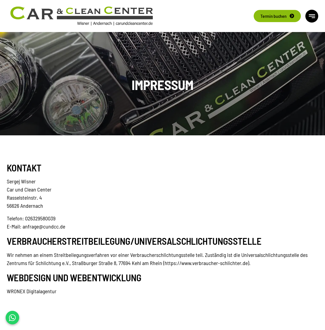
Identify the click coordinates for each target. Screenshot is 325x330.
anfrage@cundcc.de (44, 226)
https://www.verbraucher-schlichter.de (206, 263)
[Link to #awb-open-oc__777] (311, 16)
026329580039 (40, 218)
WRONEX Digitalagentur (31, 291)
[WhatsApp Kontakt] (12, 317)
